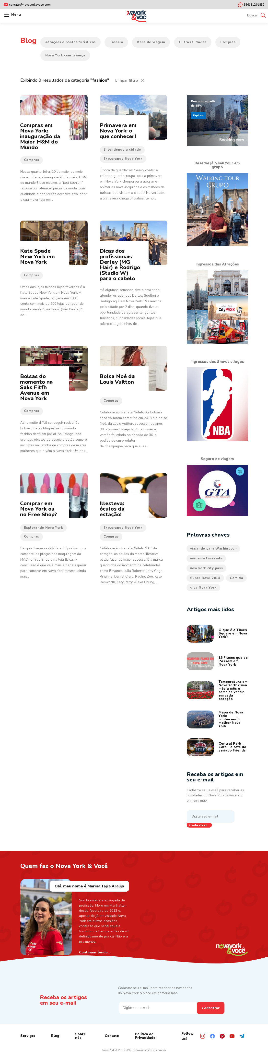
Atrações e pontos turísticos (70, 42)
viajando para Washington (213, 548)
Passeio (116, 42)
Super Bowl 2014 (205, 578)
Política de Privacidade (145, 1036)
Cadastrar (198, 825)
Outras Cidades (193, 42)
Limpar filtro (126, 80)
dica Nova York (203, 587)
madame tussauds (206, 558)
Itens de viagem (151, 42)
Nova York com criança (65, 55)
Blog (55, 1035)
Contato (112, 1035)
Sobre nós (80, 1036)
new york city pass (206, 568)
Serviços (27, 1035)
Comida (236, 578)
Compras (228, 42)
